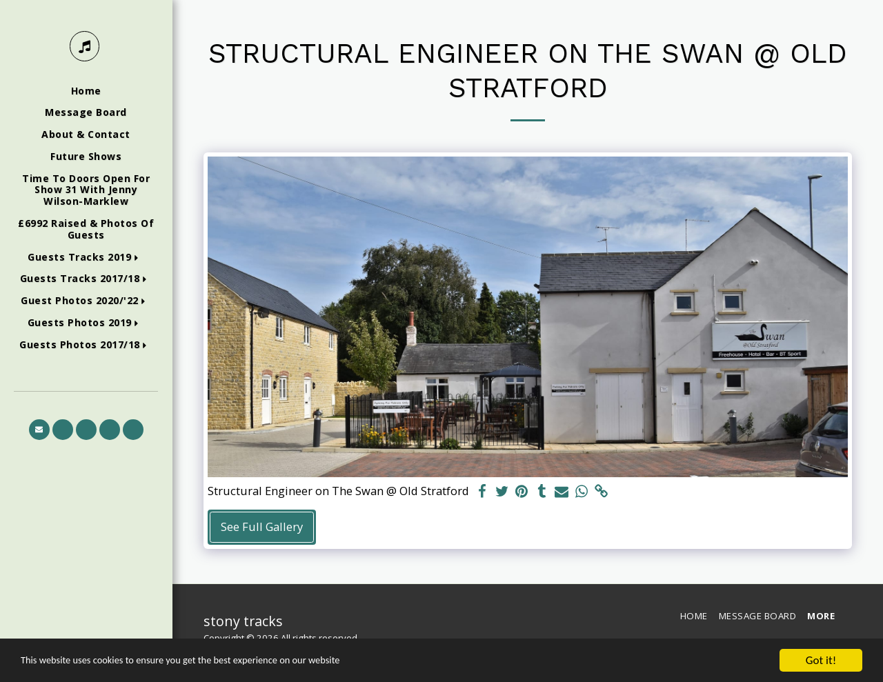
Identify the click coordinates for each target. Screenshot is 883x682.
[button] (86, 257)
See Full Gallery (262, 526)
